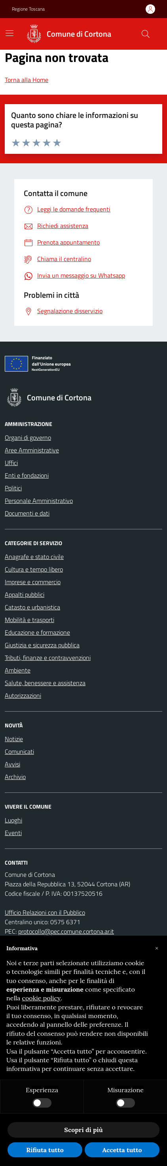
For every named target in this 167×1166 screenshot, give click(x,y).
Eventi (13, 832)
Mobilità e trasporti (29, 619)
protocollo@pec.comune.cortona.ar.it (66, 931)
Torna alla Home (26, 79)
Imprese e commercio (33, 582)
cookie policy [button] (41, 998)
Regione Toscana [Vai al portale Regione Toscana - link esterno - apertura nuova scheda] (28, 9)
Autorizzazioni (23, 695)
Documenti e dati (27, 513)
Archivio (15, 776)
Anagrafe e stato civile (34, 556)
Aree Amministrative (32, 450)
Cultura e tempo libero (34, 569)
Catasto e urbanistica (32, 607)
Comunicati (19, 751)
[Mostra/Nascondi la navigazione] (9, 33)
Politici (13, 488)
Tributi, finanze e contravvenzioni (48, 657)
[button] (156, 948)
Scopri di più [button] (83, 1130)
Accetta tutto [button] (122, 1150)
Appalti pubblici (24, 594)
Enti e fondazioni (27, 475)
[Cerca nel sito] (145, 33)
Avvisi (12, 764)
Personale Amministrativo (39, 500)
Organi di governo (28, 437)
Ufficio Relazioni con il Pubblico (45, 912)
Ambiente (17, 670)
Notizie (14, 739)
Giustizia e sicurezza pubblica (42, 645)
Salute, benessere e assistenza (45, 683)
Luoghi (13, 820)
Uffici (11, 462)
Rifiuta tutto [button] (45, 1150)
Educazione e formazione (37, 632)
